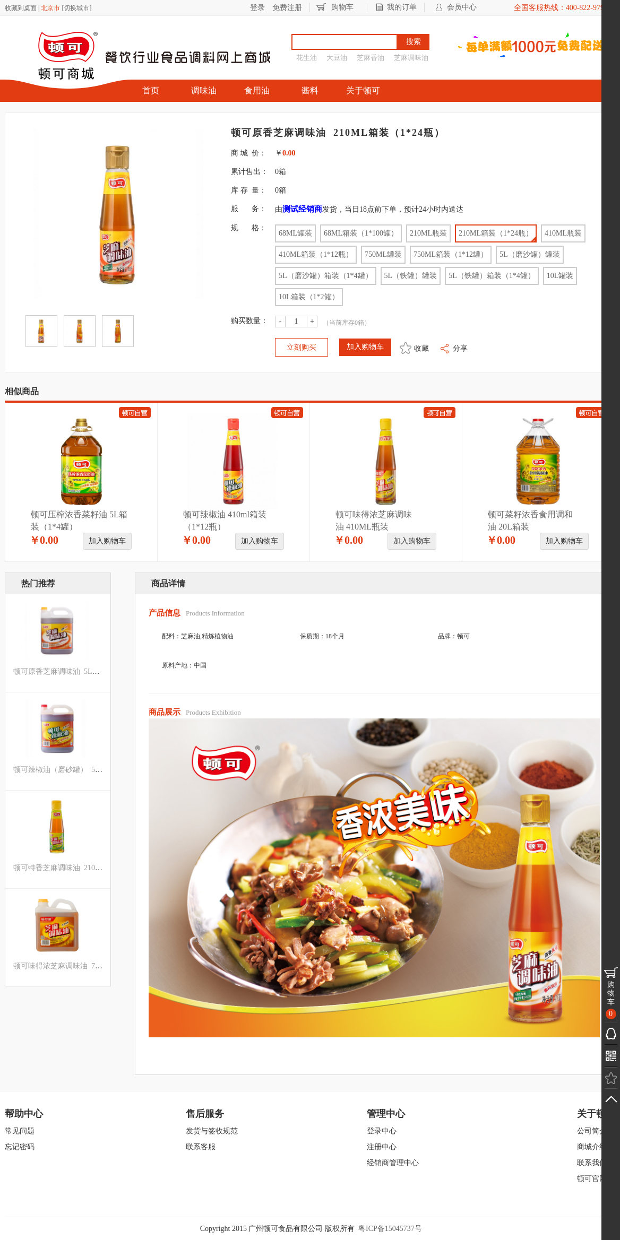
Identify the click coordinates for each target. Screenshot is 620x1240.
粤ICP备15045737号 (390, 1229)
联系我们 (592, 1163)
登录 (257, 8)
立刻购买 (301, 347)
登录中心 (382, 1131)
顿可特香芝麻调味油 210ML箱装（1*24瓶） (85, 868)
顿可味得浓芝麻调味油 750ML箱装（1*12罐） (89, 966)
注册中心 (382, 1147)
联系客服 (201, 1147)
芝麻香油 (370, 58)
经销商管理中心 (393, 1163)
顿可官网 (592, 1179)
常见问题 (20, 1131)
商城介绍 (592, 1147)
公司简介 (592, 1131)
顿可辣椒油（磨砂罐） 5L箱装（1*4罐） (80, 770)
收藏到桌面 (21, 8)
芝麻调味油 (411, 58)
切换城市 (76, 8)
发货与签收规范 (212, 1131)
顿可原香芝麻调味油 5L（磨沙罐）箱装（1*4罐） (95, 671)
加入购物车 (107, 541)
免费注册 (287, 8)
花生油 (306, 58)
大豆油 (336, 58)
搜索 (413, 42)
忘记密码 (20, 1147)
